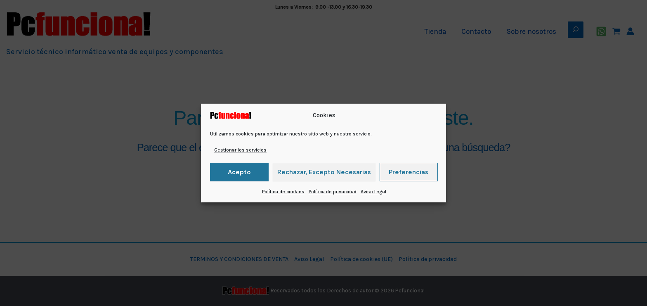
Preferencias (408, 172)
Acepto (239, 172)
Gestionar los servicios (240, 150)
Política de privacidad (333, 192)
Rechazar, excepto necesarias (324, 172)
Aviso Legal (373, 192)
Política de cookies (283, 192)
